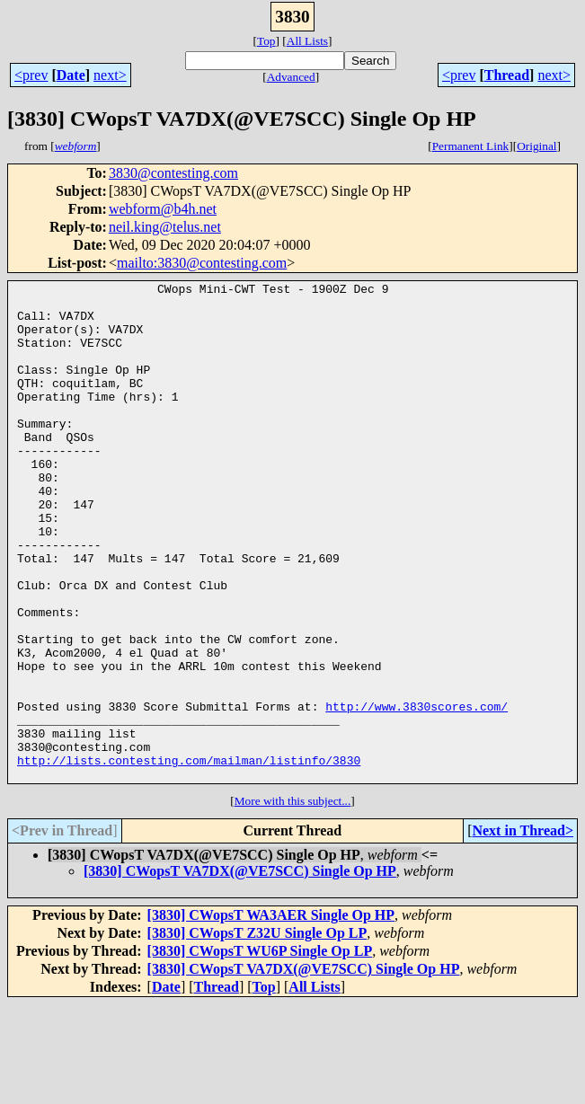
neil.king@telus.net (165, 226)
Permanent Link (471, 146)
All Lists (307, 41)
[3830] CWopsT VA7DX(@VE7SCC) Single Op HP (240, 970)
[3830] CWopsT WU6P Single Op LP (260, 1050)
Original (536, 146)
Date (71, 75)
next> (110, 75)
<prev (31, 75)
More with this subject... (293, 900)
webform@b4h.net (163, 208)
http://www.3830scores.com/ (416, 792)
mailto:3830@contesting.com (202, 262)
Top (266, 41)
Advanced (291, 77)
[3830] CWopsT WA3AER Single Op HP (270, 1014)
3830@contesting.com (173, 173)
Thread (506, 75)
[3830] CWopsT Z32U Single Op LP (257, 1032)
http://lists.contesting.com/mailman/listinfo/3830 (188, 857)
